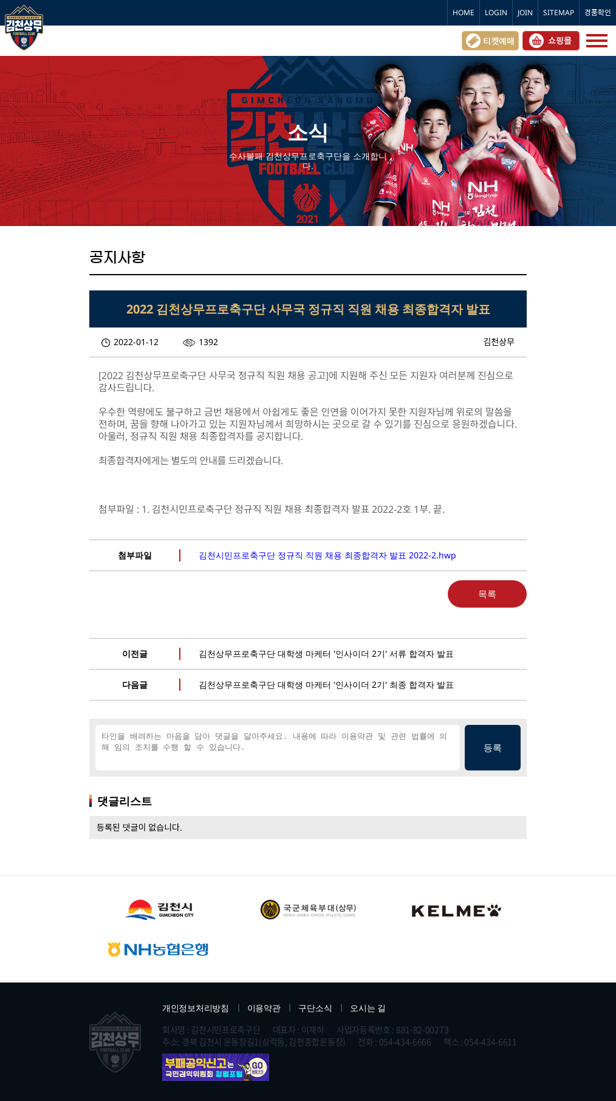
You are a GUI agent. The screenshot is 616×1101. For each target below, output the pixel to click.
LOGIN (496, 12)
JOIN (525, 12)
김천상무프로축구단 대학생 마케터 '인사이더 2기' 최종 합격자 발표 (326, 684)
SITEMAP (558, 12)
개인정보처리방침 (195, 1008)
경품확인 (597, 12)
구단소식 (315, 1008)
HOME (463, 12)
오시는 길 (368, 1008)
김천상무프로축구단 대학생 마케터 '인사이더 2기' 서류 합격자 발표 (326, 653)
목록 (487, 594)
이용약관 (264, 1008)
